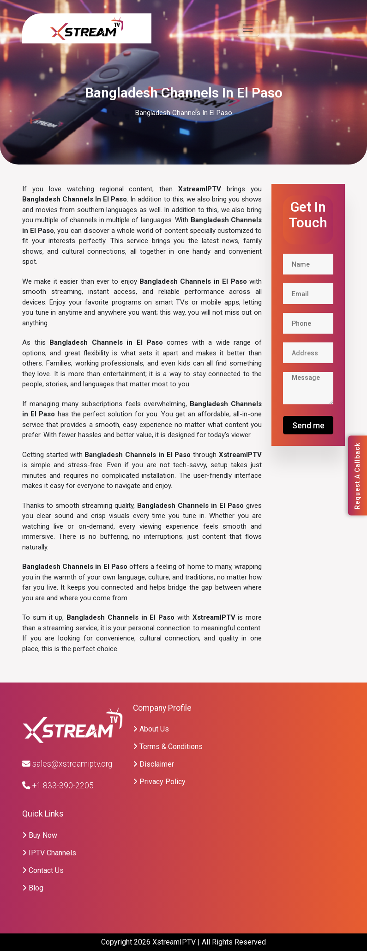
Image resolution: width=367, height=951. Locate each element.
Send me (308, 425)
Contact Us (43, 870)
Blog (32, 888)
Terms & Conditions (168, 746)
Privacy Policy (159, 781)
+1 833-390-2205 (58, 785)
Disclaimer (153, 764)
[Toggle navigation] (248, 28)
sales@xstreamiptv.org (67, 763)
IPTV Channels (49, 852)
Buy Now (39, 835)
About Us (151, 729)
